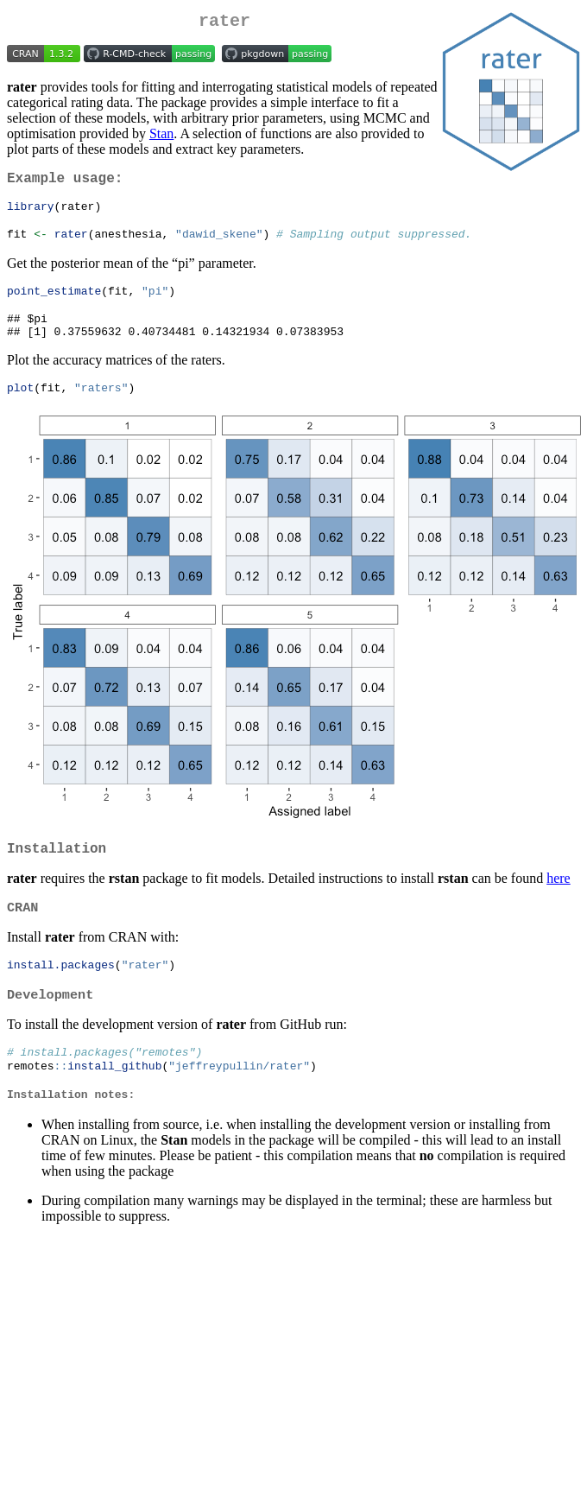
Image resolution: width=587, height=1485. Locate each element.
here (558, 902)
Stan (161, 137)
